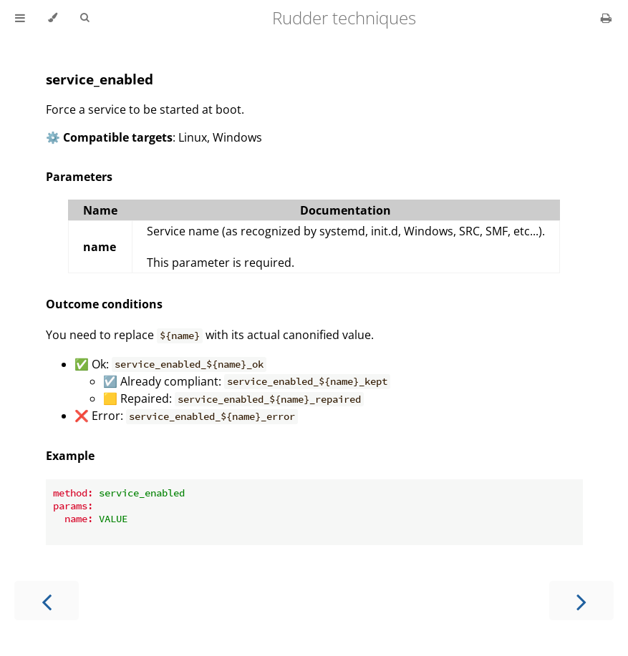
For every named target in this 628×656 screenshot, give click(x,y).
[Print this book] (606, 18)
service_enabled (99, 79)
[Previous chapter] (46, 600)
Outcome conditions (104, 304)
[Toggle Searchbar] (84, 18)
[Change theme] (53, 18)
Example (70, 456)
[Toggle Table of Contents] (20, 18)
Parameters (79, 177)
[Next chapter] (581, 600)
